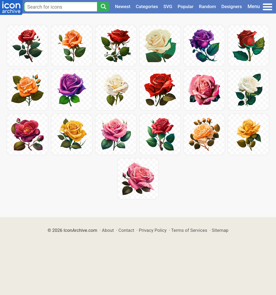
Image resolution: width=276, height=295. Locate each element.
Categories (147, 6)
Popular (186, 6)
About (108, 230)
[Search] (103, 7)
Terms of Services (189, 230)
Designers (231, 6)
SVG (167, 6)
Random (207, 6)
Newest (122, 6)
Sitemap (220, 230)
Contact (126, 230)
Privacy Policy (153, 230)
